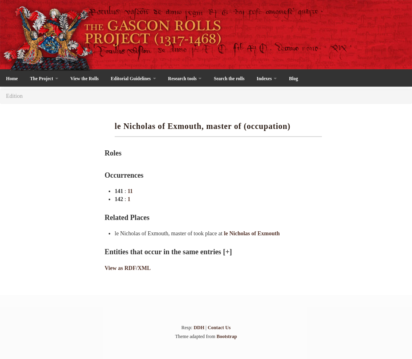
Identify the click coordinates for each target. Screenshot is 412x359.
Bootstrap (226, 336)
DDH (199, 327)
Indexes (267, 78)
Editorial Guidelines (133, 78)
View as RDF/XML (128, 268)
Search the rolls (229, 78)
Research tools (185, 78)
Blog (293, 78)
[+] (227, 252)
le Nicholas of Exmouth (252, 233)
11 (130, 191)
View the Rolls (84, 78)
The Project (44, 78)
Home (12, 78)
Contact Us (219, 327)
